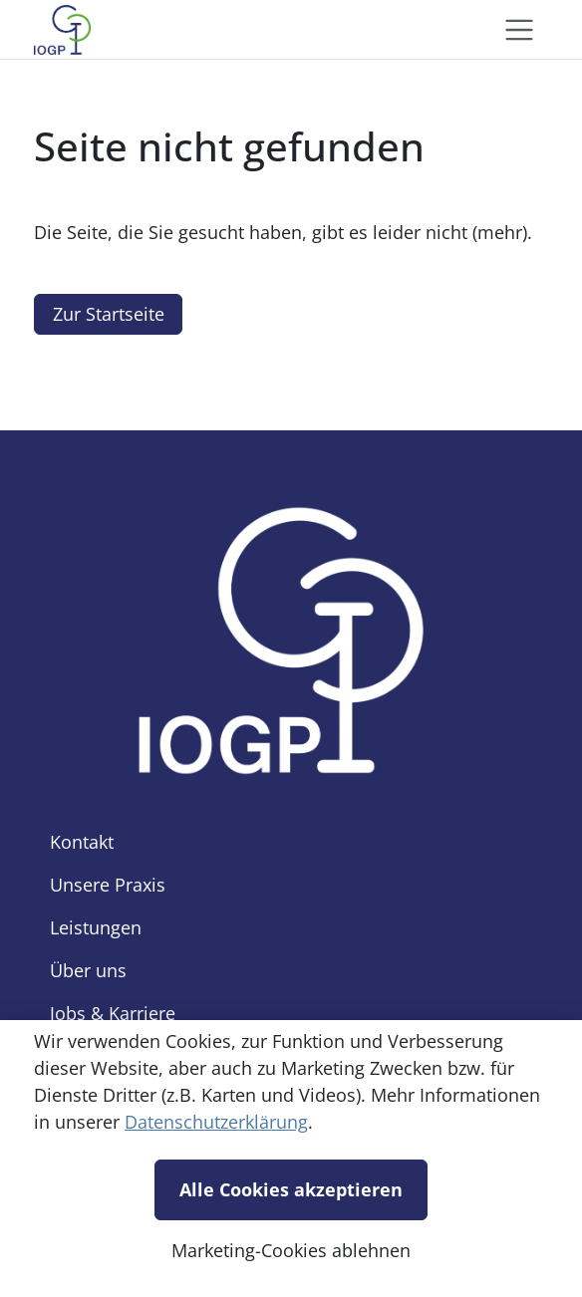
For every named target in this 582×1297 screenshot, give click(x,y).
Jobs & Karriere (112, 1013)
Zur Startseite (108, 314)
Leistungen (96, 927)
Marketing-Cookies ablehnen (291, 1250)
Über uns (88, 970)
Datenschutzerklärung (216, 1122)
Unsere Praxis (107, 885)
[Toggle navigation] (519, 30)
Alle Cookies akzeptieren (291, 1189)
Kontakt (82, 842)
